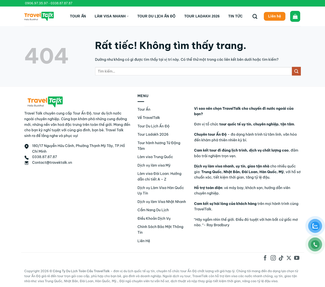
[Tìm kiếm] (255, 16)
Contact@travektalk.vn (52, 162)
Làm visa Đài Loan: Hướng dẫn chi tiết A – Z (160, 176)
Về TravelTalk (149, 117)
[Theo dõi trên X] (288, 258)
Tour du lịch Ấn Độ (156, 16)
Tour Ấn (78, 16)
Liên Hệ (144, 241)
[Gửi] (296, 71)
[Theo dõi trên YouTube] (296, 258)
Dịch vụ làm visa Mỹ (154, 165)
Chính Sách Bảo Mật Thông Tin (161, 230)
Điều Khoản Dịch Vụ (154, 218)
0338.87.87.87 (61, 3)
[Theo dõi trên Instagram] (273, 258)
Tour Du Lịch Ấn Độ (154, 126)
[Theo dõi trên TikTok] (281, 258)
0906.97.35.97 (36, 3)
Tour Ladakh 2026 (202, 16)
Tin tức (235, 16)
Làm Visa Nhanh (112, 16)
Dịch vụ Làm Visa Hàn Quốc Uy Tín (161, 191)
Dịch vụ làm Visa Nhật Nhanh (162, 201)
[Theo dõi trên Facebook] (265, 258)
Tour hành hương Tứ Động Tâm (159, 146)
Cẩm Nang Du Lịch (153, 210)
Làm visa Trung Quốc (155, 157)
